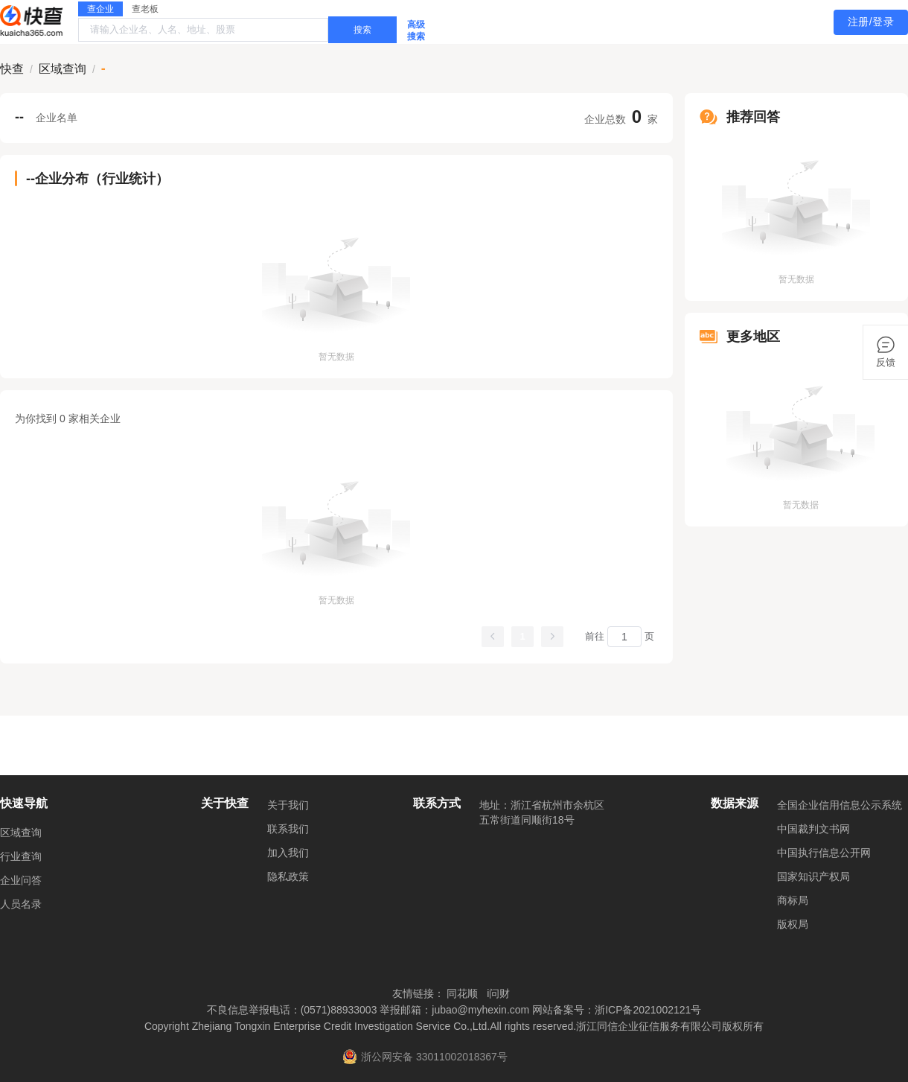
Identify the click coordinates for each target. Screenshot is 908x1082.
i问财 (498, 993)
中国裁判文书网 (813, 829)
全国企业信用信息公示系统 (839, 805)
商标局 (792, 900)
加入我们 (288, 853)
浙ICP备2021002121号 (648, 1010)
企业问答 (21, 880)
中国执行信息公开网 (824, 853)
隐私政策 (288, 876)
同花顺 (462, 993)
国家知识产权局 (813, 876)
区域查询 (21, 832)
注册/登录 (871, 22)
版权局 (792, 924)
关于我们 (288, 805)
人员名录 (21, 904)
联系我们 (288, 829)
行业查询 (21, 856)
